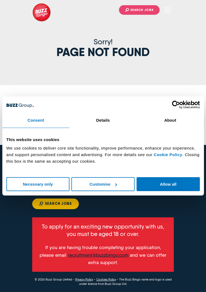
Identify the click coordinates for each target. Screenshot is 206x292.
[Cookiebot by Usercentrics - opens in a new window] (176, 105)
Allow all (168, 184)
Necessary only (38, 184)
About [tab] (170, 120)
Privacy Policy (84, 279)
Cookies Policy (106, 279)
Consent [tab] (36, 120)
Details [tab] (103, 120)
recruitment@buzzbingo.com (98, 255)
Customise (103, 184)
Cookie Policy (168, 154)
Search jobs (142, 10)
